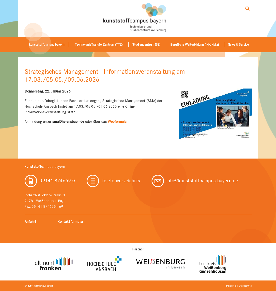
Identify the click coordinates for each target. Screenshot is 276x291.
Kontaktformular (70, 222)
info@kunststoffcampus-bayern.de (195, 181)
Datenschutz (245, 285)
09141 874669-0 (50, 181)
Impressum (231, 285)
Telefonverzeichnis (113, 181)
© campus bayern (39, 285)
